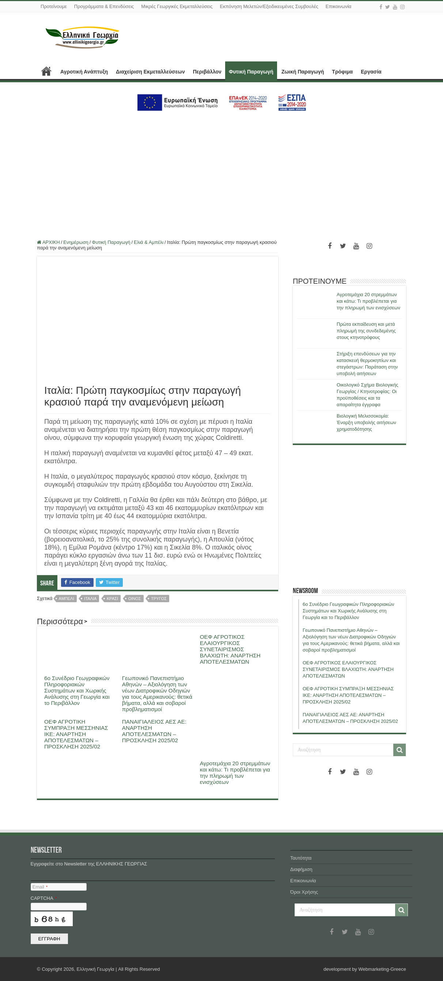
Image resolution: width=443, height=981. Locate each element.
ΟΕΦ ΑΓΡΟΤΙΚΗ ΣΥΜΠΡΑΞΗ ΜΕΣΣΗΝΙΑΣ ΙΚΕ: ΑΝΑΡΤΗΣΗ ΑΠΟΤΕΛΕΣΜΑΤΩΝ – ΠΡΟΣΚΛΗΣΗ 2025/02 (76, 734)
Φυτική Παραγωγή (251, 72)
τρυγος (159, 598)
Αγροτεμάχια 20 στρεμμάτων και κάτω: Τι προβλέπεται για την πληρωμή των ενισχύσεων (235, 772)
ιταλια (90, 598)
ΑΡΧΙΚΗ (46, 71)
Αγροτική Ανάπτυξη (84, 72)
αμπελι (66, 598)
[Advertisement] (221, 172)
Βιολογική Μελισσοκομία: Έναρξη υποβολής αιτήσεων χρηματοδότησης (366, 422)
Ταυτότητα (300, 858)
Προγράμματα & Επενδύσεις (104, 6)
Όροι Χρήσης (304, 892)
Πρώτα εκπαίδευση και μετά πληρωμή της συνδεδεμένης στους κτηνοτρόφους (366, 330)
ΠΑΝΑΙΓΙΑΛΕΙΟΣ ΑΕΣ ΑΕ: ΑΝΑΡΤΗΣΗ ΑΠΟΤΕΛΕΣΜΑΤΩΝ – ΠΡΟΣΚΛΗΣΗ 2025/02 (154, 730)
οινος (134, 598)
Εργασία (371, 72)
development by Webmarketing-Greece (364, 969)
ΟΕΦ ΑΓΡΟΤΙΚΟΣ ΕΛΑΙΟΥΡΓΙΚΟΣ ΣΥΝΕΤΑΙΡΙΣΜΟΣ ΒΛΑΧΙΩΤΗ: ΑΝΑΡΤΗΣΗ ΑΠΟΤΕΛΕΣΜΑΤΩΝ (230, 649)
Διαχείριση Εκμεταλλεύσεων (150, 72)
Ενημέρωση (75, 242)
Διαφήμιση (301, 869)
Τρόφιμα (342, 72)
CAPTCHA (44, 898)
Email (40, 887)
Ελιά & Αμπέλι (148, 242)
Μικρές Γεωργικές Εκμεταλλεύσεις (176, 6)
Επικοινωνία (339, 6)
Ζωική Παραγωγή (302, 72)
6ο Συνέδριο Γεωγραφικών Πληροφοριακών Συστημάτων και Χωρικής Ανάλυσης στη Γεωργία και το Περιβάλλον (77, 690)
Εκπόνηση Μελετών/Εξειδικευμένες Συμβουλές (269, 6)
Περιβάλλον (207, 72)
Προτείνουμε (54, 6)
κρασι (112, 598)
